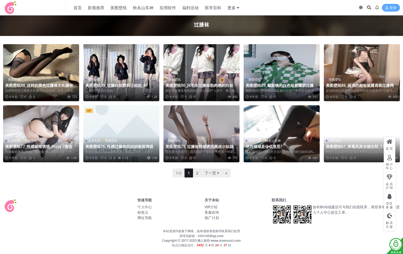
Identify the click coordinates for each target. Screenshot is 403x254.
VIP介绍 (211, 206)
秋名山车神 (273, 140)
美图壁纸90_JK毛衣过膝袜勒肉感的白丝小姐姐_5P (201, 87)
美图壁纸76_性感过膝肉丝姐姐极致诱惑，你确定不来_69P (121, 149)
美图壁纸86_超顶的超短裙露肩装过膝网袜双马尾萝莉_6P (362, 87)
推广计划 (212, 217)
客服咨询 (212, 212)
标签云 (143, 212)
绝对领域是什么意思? (264, 146)
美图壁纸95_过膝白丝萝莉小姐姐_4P (116, 85)
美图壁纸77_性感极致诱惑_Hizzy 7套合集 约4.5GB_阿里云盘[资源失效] (40, 149)
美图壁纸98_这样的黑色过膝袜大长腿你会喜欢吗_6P (41, 87)
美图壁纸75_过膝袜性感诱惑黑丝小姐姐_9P (201, 149)
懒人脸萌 (203, 240)
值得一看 (255, 140)
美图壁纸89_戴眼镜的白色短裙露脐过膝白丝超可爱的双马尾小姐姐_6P (281, 87)
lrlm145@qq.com (210, 236)
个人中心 (145, 206)
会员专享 (14, 140)
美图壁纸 (14, 79)
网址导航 (145, 217)
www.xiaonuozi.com (226, 240)
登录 (391, 8)
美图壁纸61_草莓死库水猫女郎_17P (356, 146)
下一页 (212, 172)
